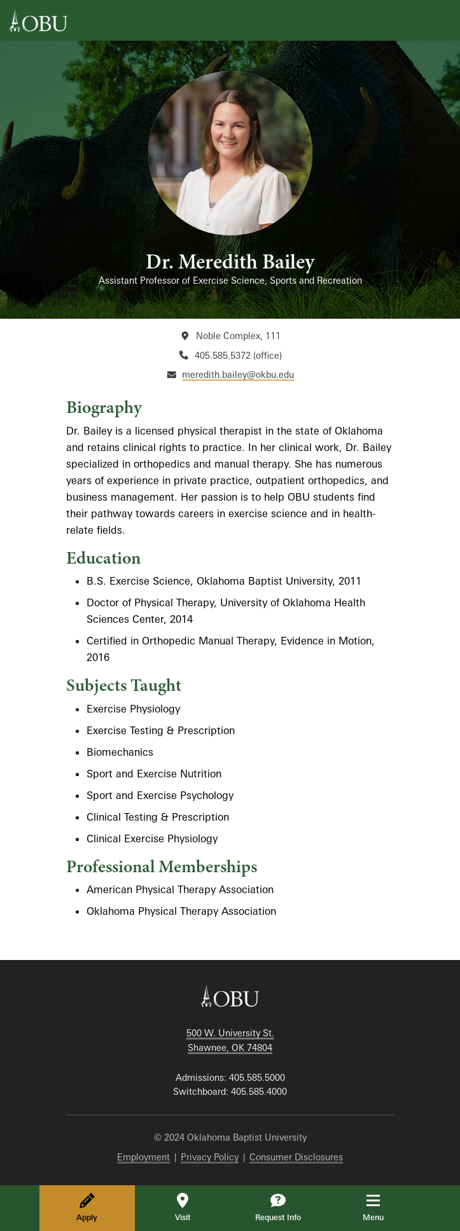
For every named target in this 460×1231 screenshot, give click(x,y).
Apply (86, 1207)
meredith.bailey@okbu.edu (238, 374)
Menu (382, 1207)
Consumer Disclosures (296, 1156)
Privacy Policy (210, 1156)
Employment (143, 1156)
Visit (182, 1207)
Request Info (278, 1207)
